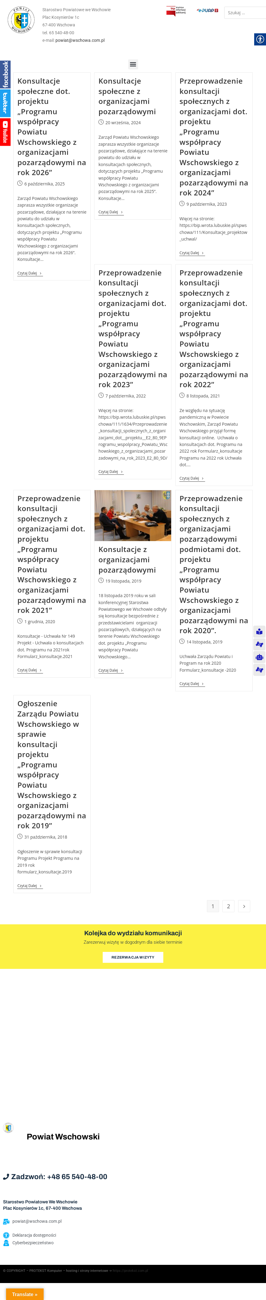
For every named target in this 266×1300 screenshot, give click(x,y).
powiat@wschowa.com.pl (80, 40)
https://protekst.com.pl (130, 1271)
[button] (133, 64)
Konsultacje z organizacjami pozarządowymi (127, 559)
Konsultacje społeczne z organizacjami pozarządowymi (127, 96)
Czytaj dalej (30, 273)
